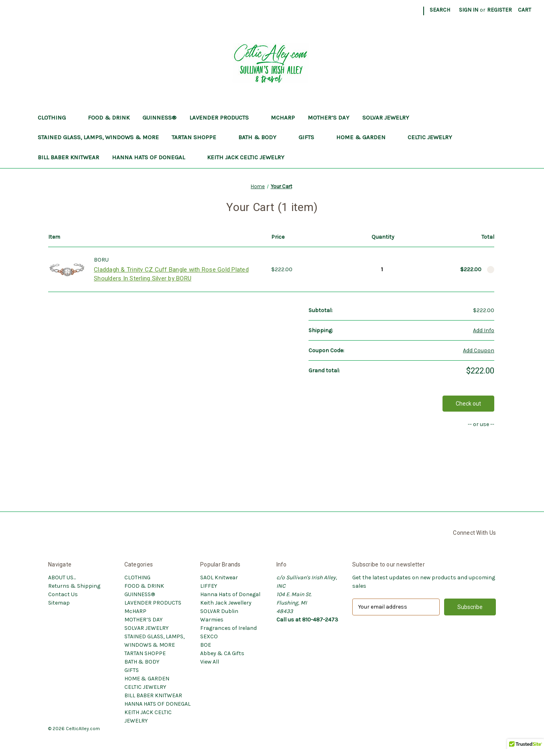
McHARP (283, 117)
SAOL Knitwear (219, 577)
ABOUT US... (62, 577)
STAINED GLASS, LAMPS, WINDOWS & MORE (98, 137)
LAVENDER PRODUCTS (223, 117)
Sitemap (59, 602)
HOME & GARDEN (365, 137)
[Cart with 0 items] (525, 10)
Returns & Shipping (74, 586)
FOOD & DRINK (109, 117)
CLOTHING (56, 117)
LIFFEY (208, 586)
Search (440, 9)
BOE (205, 644)
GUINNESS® (159, 117)
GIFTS (310, 137)
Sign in (468, 9)
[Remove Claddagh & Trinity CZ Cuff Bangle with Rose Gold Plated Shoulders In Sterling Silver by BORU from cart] (490, 269)
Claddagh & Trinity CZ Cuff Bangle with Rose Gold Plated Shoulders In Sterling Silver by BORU (171, 274)
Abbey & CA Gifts (222, 653)
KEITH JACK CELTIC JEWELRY (250, 157)
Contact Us (63, 594)
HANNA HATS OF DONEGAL (153, 157)
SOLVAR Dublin (219, 611)
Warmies (211, 619)
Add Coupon (478, 350)
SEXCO (209, 636)
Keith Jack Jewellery (226, 602)
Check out (468, 403)
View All (209, 661)
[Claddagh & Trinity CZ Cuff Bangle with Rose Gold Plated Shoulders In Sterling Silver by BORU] (382, 269)
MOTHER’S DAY (328, 117)
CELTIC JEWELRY (434, 137)
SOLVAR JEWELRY (385, 117)
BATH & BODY (262, 137)
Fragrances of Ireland (228, 628)
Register (499, 9)
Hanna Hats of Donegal (230, 594)
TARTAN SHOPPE (198, 137)
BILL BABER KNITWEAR (68, 157)
